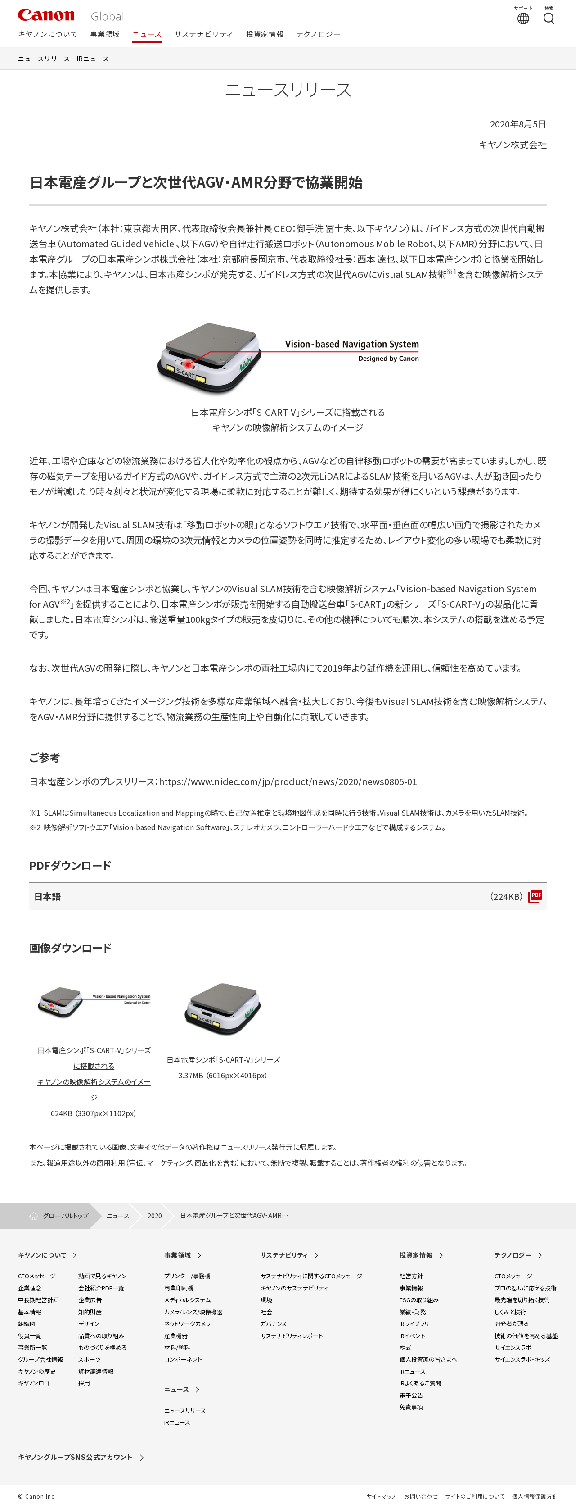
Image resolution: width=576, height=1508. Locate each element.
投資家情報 (265, 34)
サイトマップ (381, 1496)
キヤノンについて (48, 34)
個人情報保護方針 (535, 1496)
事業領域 (105, 34)
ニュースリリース (44, 58)
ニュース (147, 34)
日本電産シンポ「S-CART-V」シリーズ (223, 1059)
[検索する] (549, 14)
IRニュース (92, 58)
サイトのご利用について (475, 1496)
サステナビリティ (204, 34)
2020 (155, 1215)
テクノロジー (318, 34)
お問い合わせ (421, 1496)
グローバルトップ (66, 1215)
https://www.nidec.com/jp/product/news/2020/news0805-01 (288, 781)
